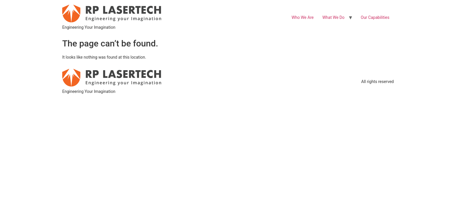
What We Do (333, 17)
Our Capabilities (375, 17)
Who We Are (303, 17)
